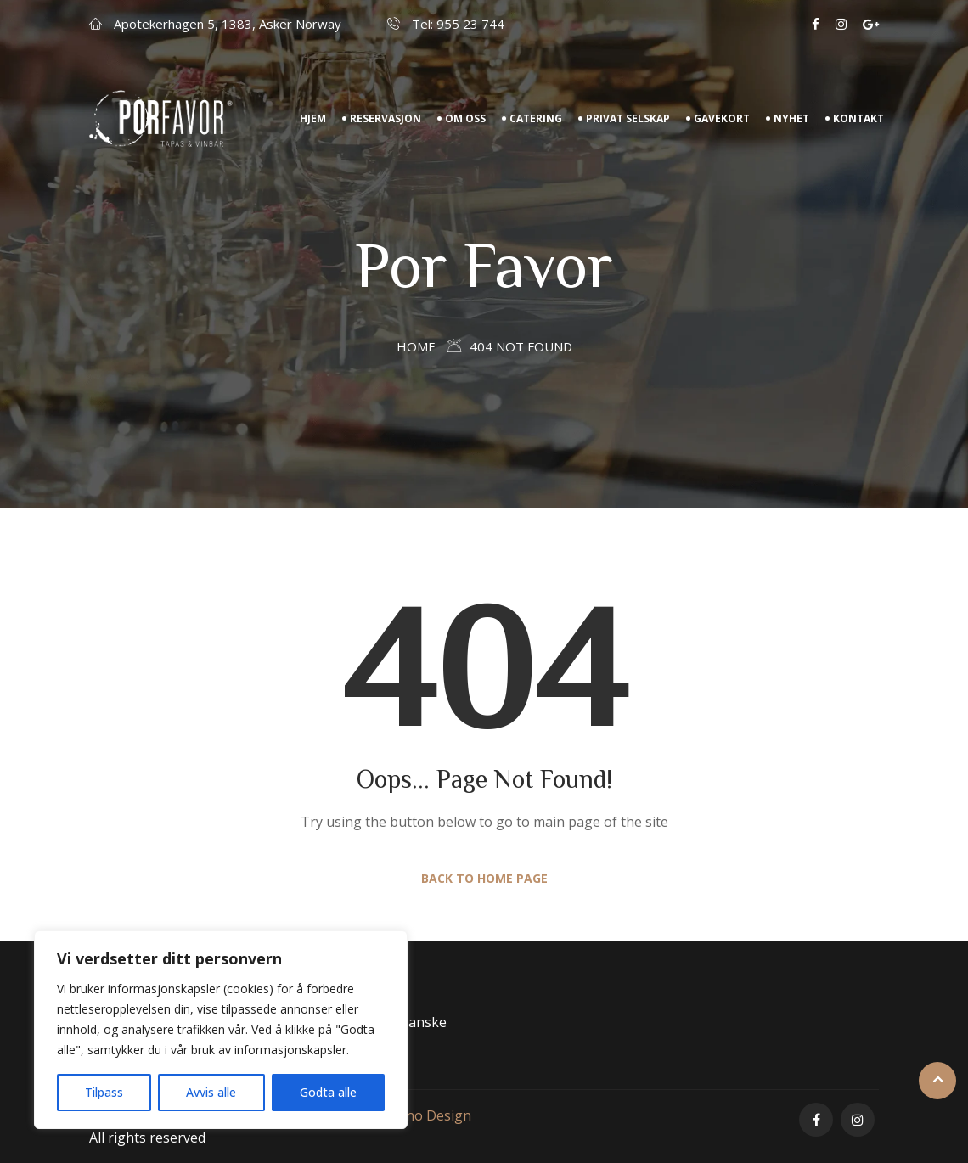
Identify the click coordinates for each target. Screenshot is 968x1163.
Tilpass (104, 1092)
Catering (535, 118)
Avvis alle (211, 1092)
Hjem (313, 118)
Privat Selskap (628, 118)
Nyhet (791, 118)
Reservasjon (385, 118)
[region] (221, 1029)
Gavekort (722, 118)
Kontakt (858, 118)
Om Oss (465, 118)
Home (416, 346)
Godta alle (328, 1092)
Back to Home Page (484, 878)
